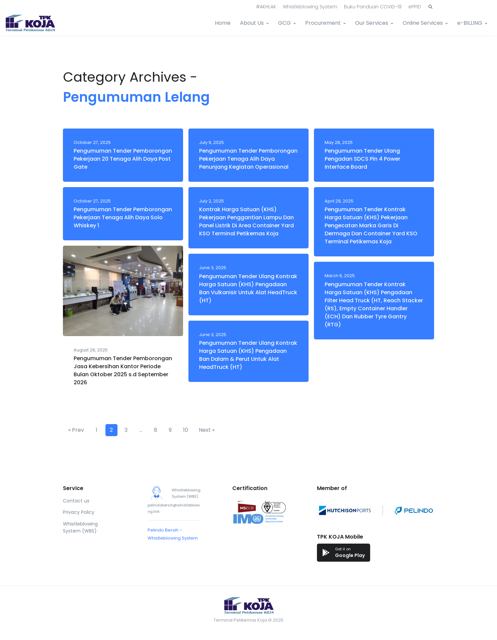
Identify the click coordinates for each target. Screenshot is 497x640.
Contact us (76, 500)
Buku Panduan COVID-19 (373, 6)
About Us (252, 23)
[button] (430, 7)
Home (223, 23)
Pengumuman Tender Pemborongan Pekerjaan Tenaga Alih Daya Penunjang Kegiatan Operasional (248, 159)
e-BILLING (469, 23)
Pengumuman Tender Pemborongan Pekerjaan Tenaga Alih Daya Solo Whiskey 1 (123, 217)
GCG (284, 23)
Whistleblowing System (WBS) (80, 527)
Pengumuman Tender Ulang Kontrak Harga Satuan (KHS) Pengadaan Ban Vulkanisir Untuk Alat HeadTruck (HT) (248, 288)
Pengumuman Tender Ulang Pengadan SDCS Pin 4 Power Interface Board (362, 159)
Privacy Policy (78, 512)
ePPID (414, 6)
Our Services (371, 23)
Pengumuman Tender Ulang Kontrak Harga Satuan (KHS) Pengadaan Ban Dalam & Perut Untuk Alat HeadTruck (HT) (248, 355)
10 (185, 430)
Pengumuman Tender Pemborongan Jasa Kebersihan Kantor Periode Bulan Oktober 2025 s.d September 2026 (123, 370)
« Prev (76, 430)
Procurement (323, 23)
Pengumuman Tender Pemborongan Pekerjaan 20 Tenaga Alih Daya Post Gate (123, 159)
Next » (207, 430)
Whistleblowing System (310, 6)
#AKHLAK (266, 6)
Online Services (423, 23)
